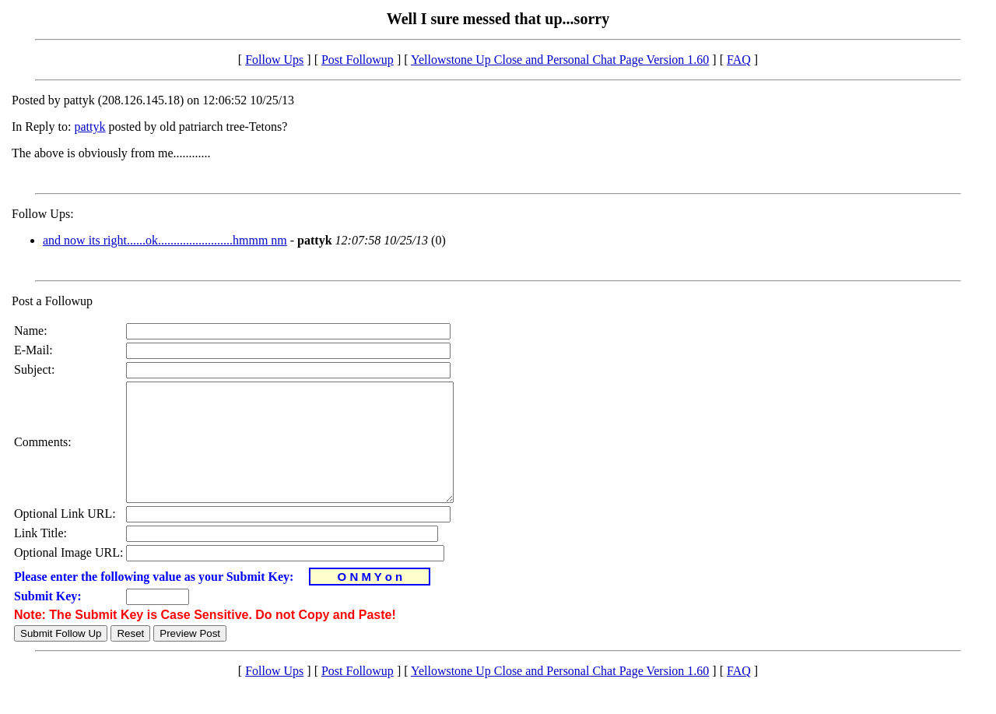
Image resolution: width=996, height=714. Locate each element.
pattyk (89, 126)
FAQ (739, 59)
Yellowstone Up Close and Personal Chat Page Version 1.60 (560, 59)
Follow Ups (274, 59)
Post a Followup (52, 301)
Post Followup (357, 59)
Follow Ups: (43, 213)
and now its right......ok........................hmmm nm (165, 240)
